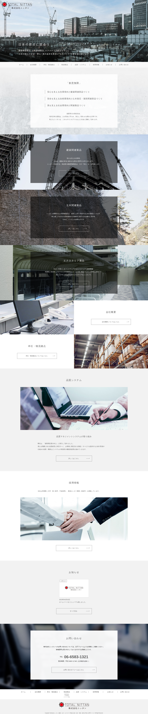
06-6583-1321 (76, 657)
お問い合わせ (124, 64)
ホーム (21, 64)
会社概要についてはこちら (110, 322)
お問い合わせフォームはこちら (73, 670)
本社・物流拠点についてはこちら (36, 356)
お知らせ (109, 64)
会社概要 (33, 64)
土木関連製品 (66, 695)
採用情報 (96, 64)
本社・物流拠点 (49, 64)
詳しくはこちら (73, 173)
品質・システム (80, 64)
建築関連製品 (66, 694)
